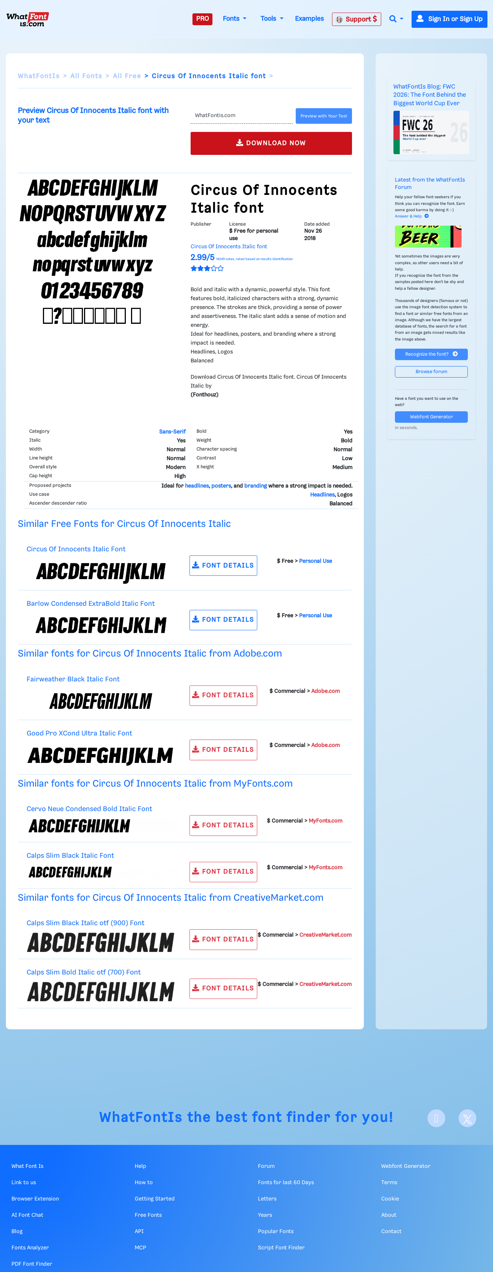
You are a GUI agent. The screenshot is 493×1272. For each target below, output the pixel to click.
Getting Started (155, 1199)
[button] (396, 19)
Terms (389, 1183)
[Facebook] (436, 1118)
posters (221, 486)
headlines (197, 486)
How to (144, 1183)
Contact (391, 1232)
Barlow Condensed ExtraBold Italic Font (91, 603)
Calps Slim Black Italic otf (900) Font (85, 923)
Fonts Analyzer (30, 1248)
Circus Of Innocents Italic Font (76, 549)
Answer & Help (412, 216)
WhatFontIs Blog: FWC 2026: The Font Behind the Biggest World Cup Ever (429, 95)
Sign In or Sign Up (449, 19)
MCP (140, 1248)
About (388, 1215)
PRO (202, 19)
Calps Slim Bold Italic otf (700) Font (84, 972)
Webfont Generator (431, 417)
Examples (309, 19)
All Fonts (86, 76)
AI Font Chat (27, 1215)
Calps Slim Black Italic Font (70, 855)
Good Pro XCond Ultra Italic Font (79, 733)
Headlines (322, 495)
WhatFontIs (39, 76)
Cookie (390, 1199)
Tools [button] (269, 19)
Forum (266, 1166)
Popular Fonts (276, 1232)
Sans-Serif (172, 432)
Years (265, 1215)
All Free (127, 76)
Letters (267, 1199)
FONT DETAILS (223, 565)
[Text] (242, 116)
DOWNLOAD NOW (271, 143)
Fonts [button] (232, 19)
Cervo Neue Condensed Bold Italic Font (89, 809)
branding (255, 486)
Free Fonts (148, 1215)
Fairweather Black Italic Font (73, 679)
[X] (467, 1118)
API (139, 1232)
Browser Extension (35, 1199)
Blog (17, 1232)
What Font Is (27, 1166)
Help (140, 1166)
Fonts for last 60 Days (286, 1183)
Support (356, 19)
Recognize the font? (431, 354)
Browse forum (431, 371)
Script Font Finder (281, 1248)
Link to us (23, 1183)
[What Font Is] (28, 19)
